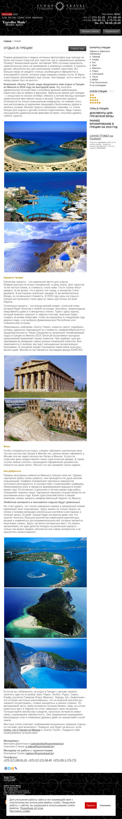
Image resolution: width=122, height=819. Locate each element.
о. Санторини (96, 74)
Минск (117, 14)
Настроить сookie (20, 811)
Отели (28, 17)
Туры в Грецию (99, 108)
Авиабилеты (37, 17)
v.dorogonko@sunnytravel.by (46, 743)
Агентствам (7, 14)
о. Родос (94, 71)
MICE (15, 14)
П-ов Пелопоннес (99, 82)
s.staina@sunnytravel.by (40, 746)
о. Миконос (95, 68)
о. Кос (93, 62)
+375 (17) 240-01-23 (15, 760)
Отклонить (105, 805)
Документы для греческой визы (102, 115)
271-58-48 (114, 17)
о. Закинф (95, 56)
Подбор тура (77, 48)
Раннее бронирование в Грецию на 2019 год (103, 123)
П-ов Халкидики (98, 85)
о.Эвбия (94, 79)
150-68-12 (98, 20)
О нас (4, 17)
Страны (20, 17)
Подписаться (111, 31)
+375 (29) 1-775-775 (64, 760)
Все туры (12, 17)
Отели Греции (98, 91)
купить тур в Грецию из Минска (22, 730)
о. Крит (93, 65)
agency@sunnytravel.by (39, 753)
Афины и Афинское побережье (100, 52)
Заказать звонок (90, 31)
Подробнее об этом (31, 808)
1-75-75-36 (114, 20)
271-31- (97, 17)
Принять (90, 805)
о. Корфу (94, 59)
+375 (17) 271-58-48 (39, 760)
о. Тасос (94, 76)
